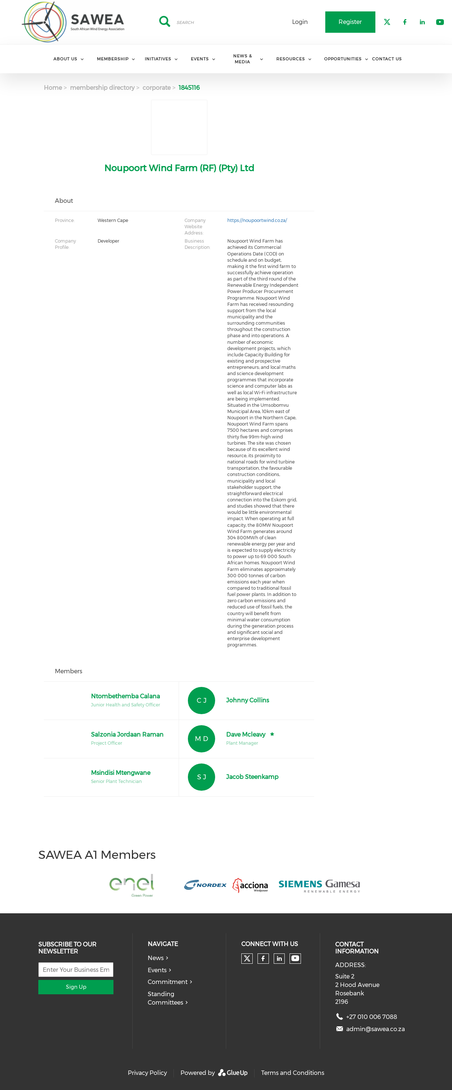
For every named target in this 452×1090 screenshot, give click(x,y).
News (156, 958)
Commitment (168, 981)
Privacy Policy (147, 1072)
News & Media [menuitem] (242, 58)
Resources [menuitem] (290, 58)
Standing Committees (165, 998)
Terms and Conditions (292, 1072)
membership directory (102, 87)
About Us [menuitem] (65, 58)
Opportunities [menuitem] (343, 58)
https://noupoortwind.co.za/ (257, 220)
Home (53, 87)
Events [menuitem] (200, 58)
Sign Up (76, 987)
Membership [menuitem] (113, 58)
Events (157, 970)
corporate (157, 87)
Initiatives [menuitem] (158, 58)
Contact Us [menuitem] (387, 58)
